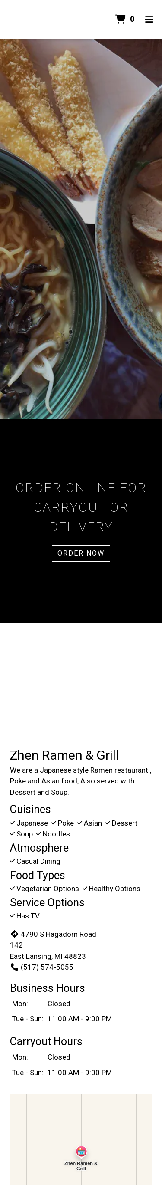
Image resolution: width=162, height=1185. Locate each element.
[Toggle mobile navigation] (149, 19)
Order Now (81, 553)
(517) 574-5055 (41, 967)
